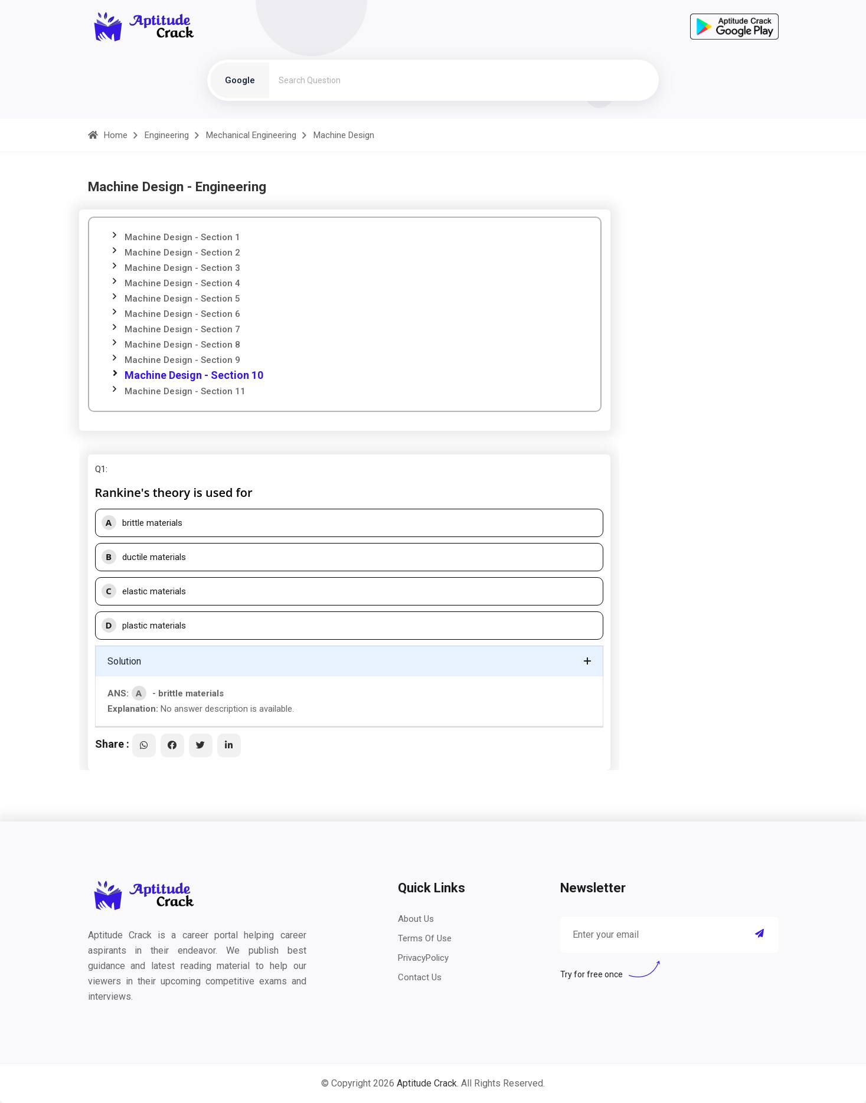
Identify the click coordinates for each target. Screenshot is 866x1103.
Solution (124, 661)
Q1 (100, 469)
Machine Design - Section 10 (194, 375)
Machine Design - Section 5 (182, 298)
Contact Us (420, 977)
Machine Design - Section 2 (182, 252)
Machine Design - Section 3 (182, 268)
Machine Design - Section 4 (182, 283)
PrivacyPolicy (423, 958)
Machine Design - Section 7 (182, 329)
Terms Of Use (425, 938)
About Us (416, 919)
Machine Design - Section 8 (182, 344)
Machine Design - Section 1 (182, 237)
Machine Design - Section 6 (182, 314)
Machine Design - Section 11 (185, 391)
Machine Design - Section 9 (182, 360)
